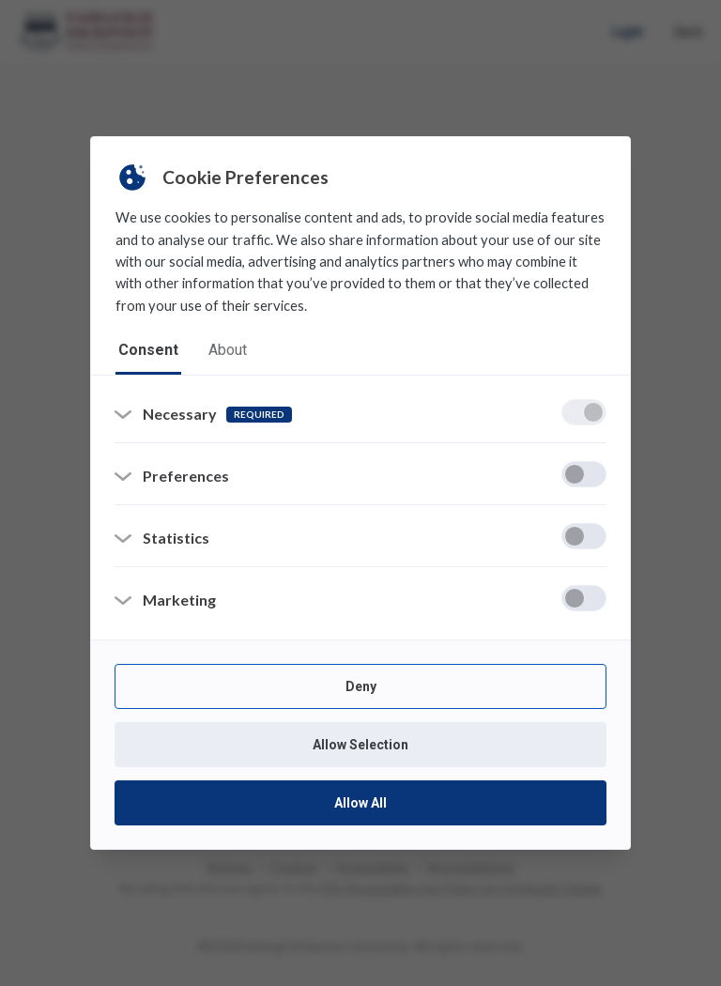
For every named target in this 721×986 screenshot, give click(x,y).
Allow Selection (360, 744)
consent (148, 350)
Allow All (360, 802)
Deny (360, 686)
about (227, 350)
